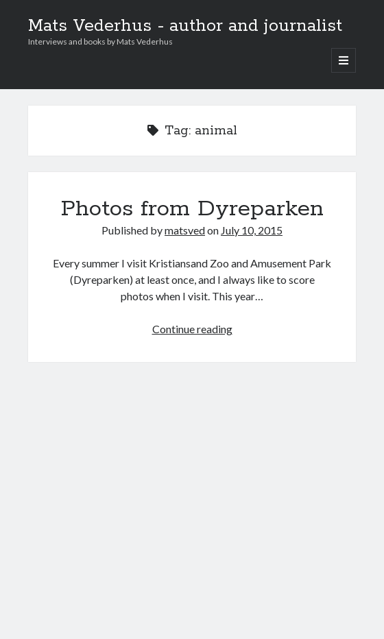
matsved (185, 230)
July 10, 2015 (252, 230)
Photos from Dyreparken (192, 209)
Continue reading (192, 328)
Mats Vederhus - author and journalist (185, 26)
